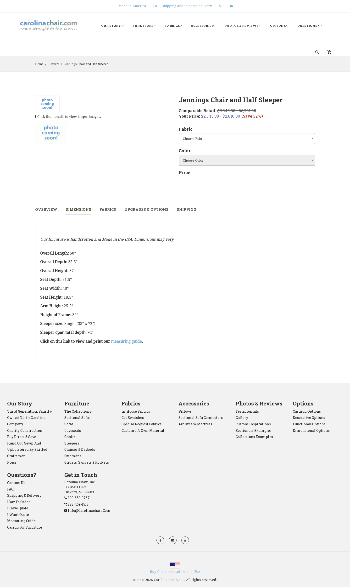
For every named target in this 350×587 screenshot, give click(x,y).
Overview (46, 209)
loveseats (72, 430)
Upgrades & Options (146, 209)
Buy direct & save (21, 436)
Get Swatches (133, 417)
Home (39, 64)
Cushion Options (307, 411)
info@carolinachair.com (87, 510)
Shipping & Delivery (24, 495)
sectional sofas (77, 417)
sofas (68, 424)
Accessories (203, 25)
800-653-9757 (77, 498)
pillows (185, 411)
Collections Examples (254, 436)
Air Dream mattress (195, 424)
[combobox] (247, 138)
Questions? (309, 25)
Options (279, 25)
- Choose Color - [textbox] (193, 160)
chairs (70, 436)
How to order (18, 502)
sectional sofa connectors (200, 417)
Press (12, 462)
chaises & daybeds (79, 449)
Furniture (144, 25)
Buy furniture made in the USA (175, 572)
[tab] (51, 133)
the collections (77, 411)
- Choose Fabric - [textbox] (194, 139)
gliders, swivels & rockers (86, 462)
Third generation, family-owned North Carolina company (29, 417)
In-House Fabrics (136, 411)
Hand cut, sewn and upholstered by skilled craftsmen (27, 449)
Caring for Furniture (24, 527)
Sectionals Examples (254, 430)
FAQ (10, 489)
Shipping (186, 209)
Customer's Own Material (143, 430)
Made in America (132, 6)
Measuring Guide (21, 521)
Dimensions (78, 209)
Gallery (242, 417)
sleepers (71, 443)
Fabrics (173, 25)
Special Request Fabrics (141, 424)
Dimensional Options (311, 430)
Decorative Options (309, 417)
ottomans (72, 456)
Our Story (112, 25)
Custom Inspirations (253, 424)
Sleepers (53, 64)
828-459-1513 (76, 504)
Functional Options (309, 424)
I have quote (17, 508)
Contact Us (16, 482)
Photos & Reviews (242, 25)
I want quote (18, 514)
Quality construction (24, 430)
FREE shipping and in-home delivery (182, 6)
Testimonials (247, 411)
